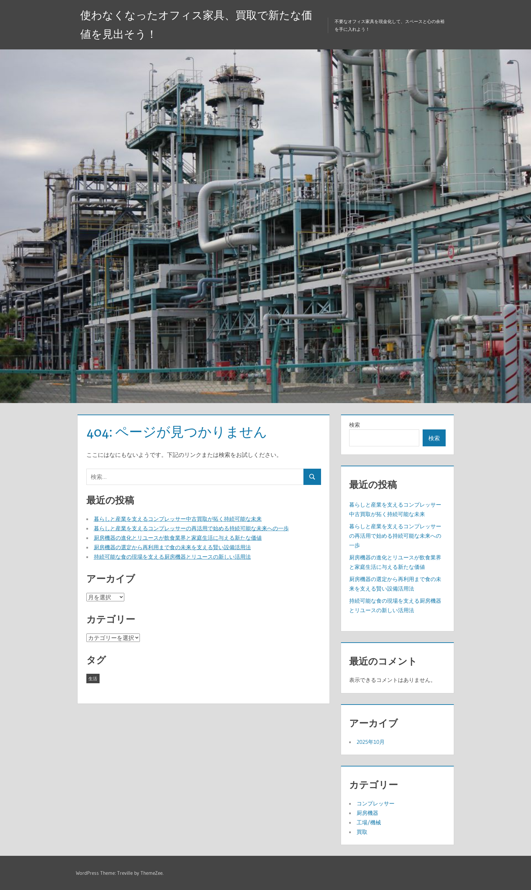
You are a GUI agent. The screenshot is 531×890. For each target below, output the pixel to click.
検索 (354, 424)
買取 (362, 831)
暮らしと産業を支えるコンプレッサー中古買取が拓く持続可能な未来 (178, 518)
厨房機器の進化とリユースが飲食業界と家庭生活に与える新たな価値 (178, 537)
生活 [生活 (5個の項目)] (92, 678)
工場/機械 (369, 822)
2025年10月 (371, 741)
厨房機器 (367, 812)
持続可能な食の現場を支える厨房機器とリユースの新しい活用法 (172, 556)
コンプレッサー (376, 803)
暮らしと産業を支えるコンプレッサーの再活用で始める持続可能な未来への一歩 (191, 528)
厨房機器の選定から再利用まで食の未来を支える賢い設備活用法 (172, 547)
